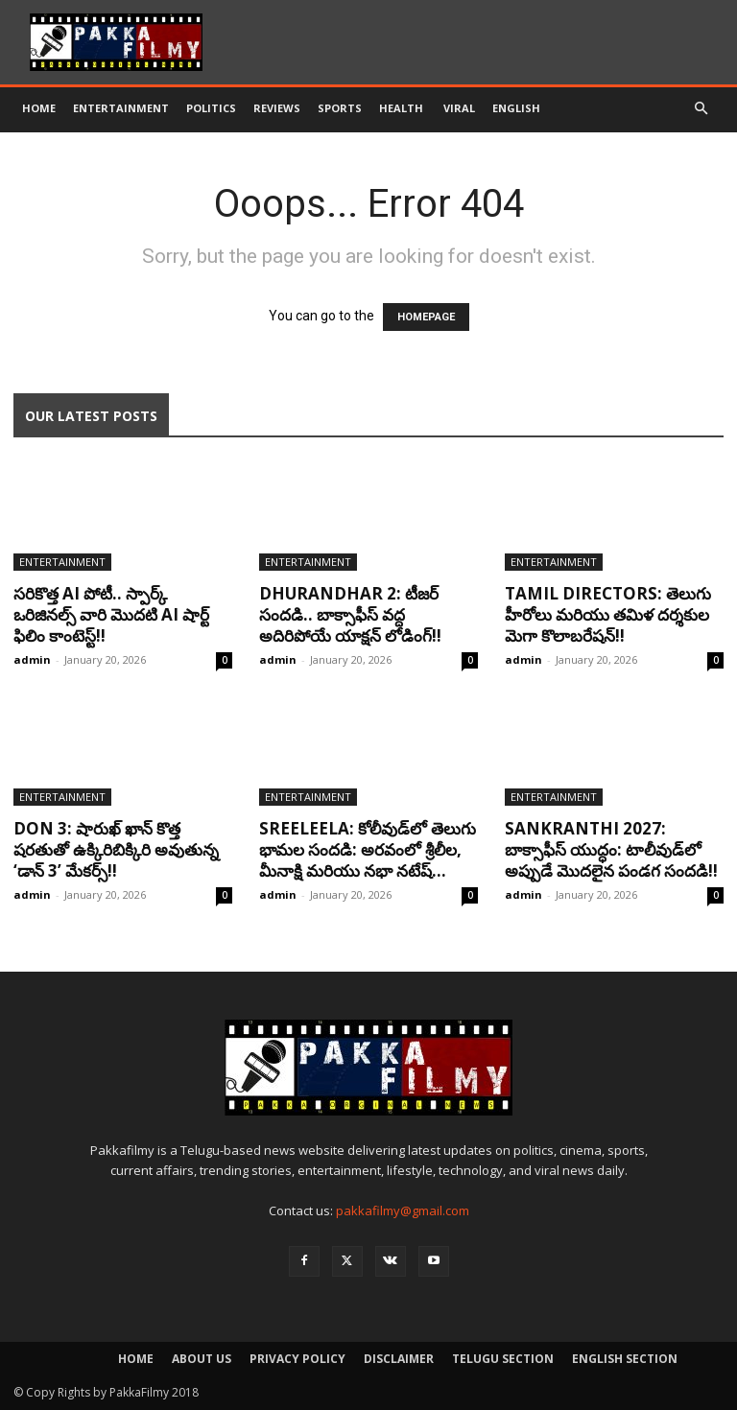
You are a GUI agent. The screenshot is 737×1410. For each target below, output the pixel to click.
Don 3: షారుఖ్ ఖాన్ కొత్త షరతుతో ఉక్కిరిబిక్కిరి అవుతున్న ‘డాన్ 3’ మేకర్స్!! (116, 849)
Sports (340, 108)
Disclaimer (399, 1359)
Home (39, 108)
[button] (701, 109)
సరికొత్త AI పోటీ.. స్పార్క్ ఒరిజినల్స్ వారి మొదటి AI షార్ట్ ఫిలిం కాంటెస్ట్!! (111, 614)
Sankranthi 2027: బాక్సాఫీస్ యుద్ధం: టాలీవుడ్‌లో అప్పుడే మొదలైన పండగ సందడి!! (611, 849)
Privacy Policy (297, 1359)
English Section (625, 1359)
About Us (201, 1359)
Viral (459, 108)
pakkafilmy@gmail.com (402, 1210)
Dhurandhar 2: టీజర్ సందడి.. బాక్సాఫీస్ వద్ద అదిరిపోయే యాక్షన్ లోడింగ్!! (350, 614)
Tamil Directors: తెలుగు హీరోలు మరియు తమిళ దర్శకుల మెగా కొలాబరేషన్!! (608, 614)
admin (32, 659)
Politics (211, 108)
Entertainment (121, 108)
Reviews (276, 108)
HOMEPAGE (426, 317)
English (516, 108)
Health (402, 108)
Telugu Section (503, 1359)
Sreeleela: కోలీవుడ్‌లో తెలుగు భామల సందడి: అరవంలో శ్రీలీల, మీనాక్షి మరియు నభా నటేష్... (367, 849)
